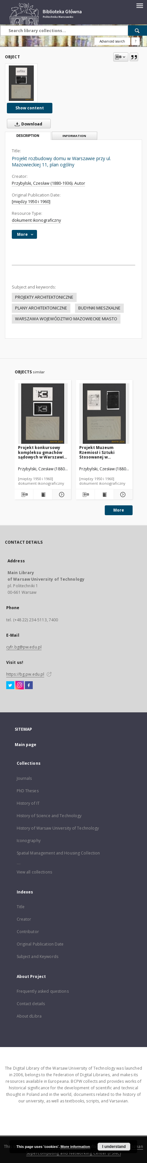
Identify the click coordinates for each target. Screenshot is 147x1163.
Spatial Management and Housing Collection (58, 853)
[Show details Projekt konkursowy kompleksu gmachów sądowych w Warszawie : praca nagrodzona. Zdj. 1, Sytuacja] (60, 494)
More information (75, 1147)
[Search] (137, 30)
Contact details (31, 1003)
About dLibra (29, 1016)
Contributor (28, 931)
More (118, 510)
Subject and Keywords (37, 956)
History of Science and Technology (49, 815)
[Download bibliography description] (24, 494)
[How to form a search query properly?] (135, 41)
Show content (29, 108)
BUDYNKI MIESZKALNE (99, 308)
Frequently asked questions (43, 991)
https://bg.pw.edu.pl (25, 674)
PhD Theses (28, 791)
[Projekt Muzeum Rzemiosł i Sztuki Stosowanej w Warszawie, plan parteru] (104, 414)
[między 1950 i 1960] (31, 201)
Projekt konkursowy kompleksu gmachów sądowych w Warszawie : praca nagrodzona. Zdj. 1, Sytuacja (42, 452)
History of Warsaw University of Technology (58, 828)
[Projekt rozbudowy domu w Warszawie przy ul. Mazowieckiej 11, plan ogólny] (21, 83)
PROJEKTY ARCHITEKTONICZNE (44, 297)
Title (21, 907)
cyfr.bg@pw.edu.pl (24, 647)
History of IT (28, 803)
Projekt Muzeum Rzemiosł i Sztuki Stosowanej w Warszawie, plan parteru (97, 452)
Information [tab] (74, 136)
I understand (114, 1146)
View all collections (34, 872)
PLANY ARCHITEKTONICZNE (41, 308)
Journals (24, 778)
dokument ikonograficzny (36, 220)
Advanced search (112, 41)
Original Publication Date (40, 944)
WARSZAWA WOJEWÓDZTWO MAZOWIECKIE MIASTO (66, 319)
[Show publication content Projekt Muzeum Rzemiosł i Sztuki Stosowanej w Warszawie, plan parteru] (104, 494)
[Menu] (139, 5)
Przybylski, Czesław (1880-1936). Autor (48, 183)
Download (27, 124)
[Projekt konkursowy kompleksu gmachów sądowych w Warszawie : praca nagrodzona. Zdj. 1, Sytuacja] (43, 414)
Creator (24, 919)
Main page (26, 744)
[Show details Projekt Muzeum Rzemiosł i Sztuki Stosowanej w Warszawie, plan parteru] (122, 494)
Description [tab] (27, 136)
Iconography (29, 840)
